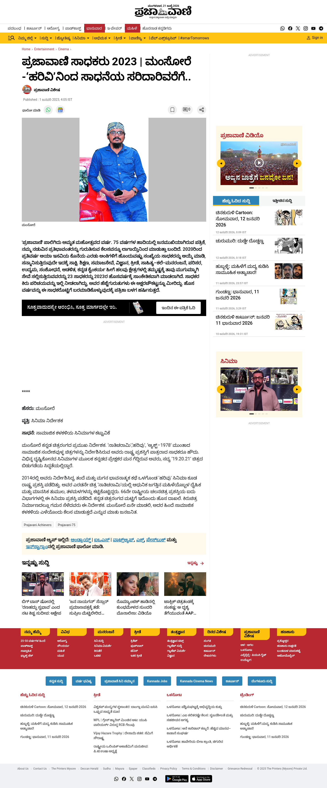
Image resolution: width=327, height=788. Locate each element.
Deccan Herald (89, 768)
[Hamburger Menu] (11, 38)
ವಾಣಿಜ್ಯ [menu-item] (136, 38)
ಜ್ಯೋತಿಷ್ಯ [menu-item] (64, 38)
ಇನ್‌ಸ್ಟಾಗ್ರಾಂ (37, 546)
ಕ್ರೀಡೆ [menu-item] (118, 38)
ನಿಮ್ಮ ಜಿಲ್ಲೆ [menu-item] (25, 38)
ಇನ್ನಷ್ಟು (195, 563)
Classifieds (149, 768)
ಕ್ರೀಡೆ (97, 695)
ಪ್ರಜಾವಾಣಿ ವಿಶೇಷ (47, 90)
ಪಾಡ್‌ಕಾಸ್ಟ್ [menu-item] (73, 28)
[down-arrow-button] (35, 38)
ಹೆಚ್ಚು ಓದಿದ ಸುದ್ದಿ (32, 695)
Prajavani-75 (66, 525)
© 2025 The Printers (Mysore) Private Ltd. (282, 768)
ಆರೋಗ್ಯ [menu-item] (53, 28)
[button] (56, 681)
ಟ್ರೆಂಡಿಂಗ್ (247, 695)
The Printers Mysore (63, 768)
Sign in (315, 37)
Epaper (133, 768)
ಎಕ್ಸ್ (140, 539)
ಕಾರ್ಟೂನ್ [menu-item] (34, 28)
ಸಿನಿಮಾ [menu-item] (79, 38)
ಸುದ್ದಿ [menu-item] (44, 38)
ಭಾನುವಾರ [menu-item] (94, 28)
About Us (23, 768)
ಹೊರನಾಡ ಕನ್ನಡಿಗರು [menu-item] (157, 28)
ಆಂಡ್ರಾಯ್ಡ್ (81, 539)
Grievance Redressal (240, 768)
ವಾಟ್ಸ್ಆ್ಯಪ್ (123, 539)
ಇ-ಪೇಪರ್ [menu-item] (114, 28)
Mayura (119, 768)
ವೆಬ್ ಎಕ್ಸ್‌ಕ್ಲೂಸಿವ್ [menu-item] (163, 38)
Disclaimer (216, 768)
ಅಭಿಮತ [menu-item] (100, 38)
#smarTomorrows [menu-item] (194, 38)
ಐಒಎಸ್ (101, 539)
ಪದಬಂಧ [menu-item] (14, 28)
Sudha (107, 768)
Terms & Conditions (194, 768)
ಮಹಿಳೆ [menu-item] (132, 28)
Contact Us (40, 768)
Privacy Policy (168, 768)
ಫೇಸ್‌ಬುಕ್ (156, 539)
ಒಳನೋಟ (174, 695)
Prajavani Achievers (38, 525)
